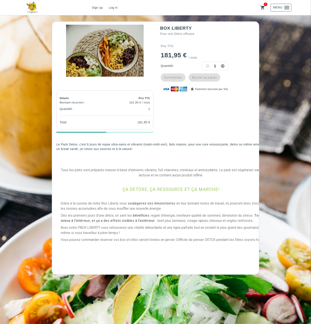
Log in (113, 7)
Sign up (97, 7)
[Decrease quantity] (207, 66)
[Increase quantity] (222, 66)
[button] (105, 51)
